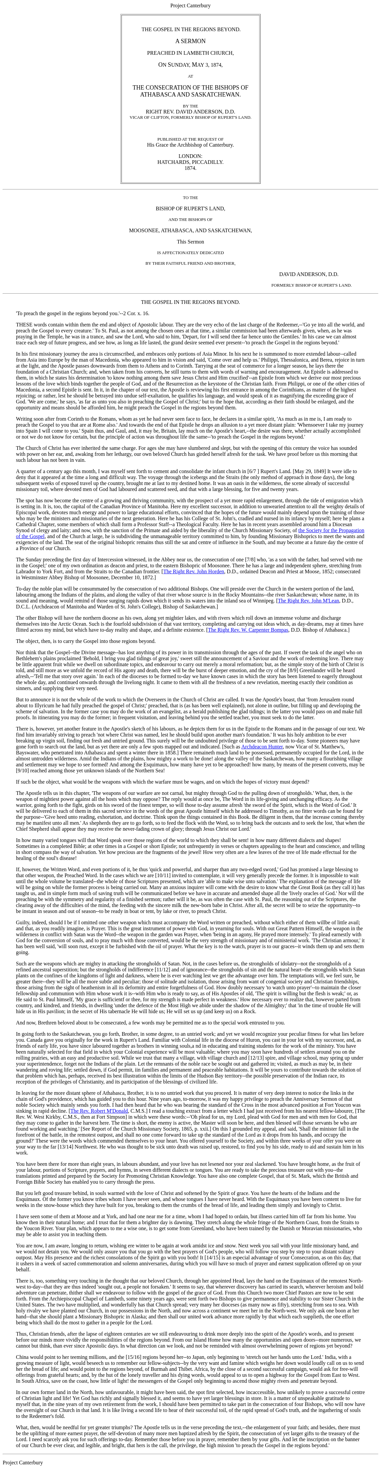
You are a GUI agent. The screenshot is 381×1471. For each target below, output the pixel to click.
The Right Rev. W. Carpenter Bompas (248, 630)
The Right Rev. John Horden (193, 571)
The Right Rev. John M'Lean (308, 600)
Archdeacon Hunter (262, 746)
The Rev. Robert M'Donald (99, 1111)
